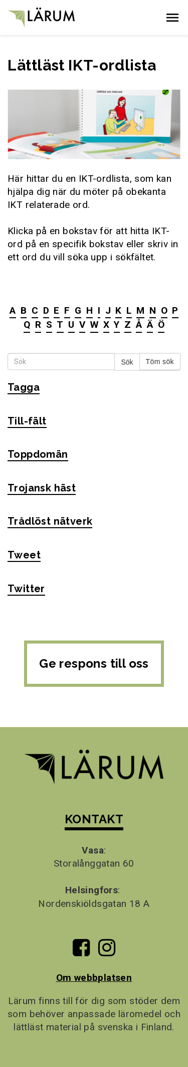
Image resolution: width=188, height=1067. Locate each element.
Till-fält (27, 421)
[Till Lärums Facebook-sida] (81, 951)
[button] (172, 18)
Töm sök (160, 362)
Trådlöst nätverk (50, 521)
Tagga (24, 387)
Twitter (26, 589)
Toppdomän (38, 454)
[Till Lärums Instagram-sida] (106, 951)
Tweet (24, 555)
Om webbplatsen (94, 977)
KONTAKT (94, 819)
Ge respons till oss (94, 663)
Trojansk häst (42, 488)
